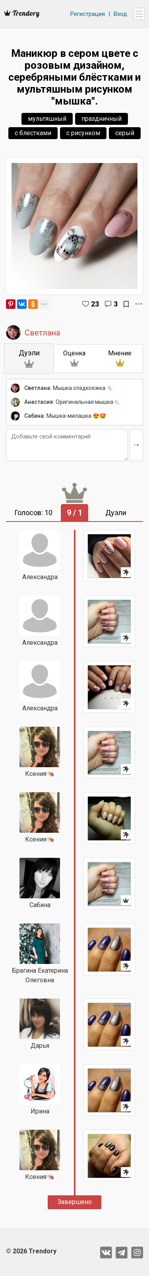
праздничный (101, 118)
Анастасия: (39, 402)
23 (95, 304)
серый (124, 133)
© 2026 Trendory (31, 1251)
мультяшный (47, 118)
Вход (120, 13)
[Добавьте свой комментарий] (67, 445)
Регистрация (87, 13)
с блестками (33, 133)
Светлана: (38, 388)
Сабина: (34, 416)
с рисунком (83, 133)
